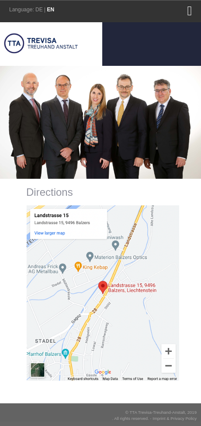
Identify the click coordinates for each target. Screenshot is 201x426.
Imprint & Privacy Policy (174, 418)
